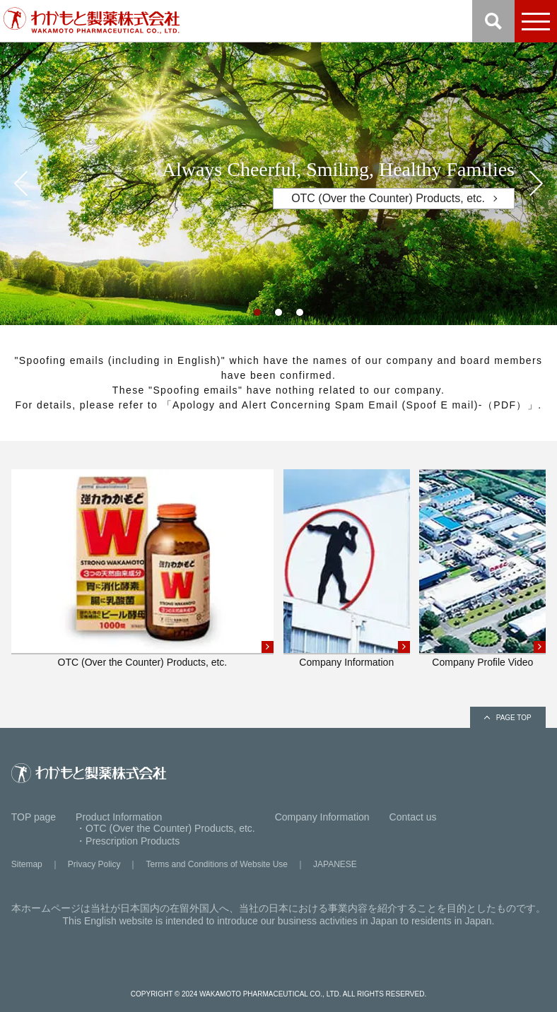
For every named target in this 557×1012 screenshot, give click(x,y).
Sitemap (26, 864)
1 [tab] (261, 316)
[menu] (536, 21)
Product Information (119, 817)
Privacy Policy (94, 864)
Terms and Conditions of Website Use (217, 864)
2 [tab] (282, 316)
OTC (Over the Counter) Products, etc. (388, 198)
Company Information (322, 817)
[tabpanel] (278, 183)
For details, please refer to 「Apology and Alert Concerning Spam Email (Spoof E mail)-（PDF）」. (278, 405)
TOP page (33, 817)
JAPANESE (335, 864)
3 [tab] (303, 316)
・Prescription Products (128, 841)
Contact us (413, 817)
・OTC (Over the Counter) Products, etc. (165, 828)
